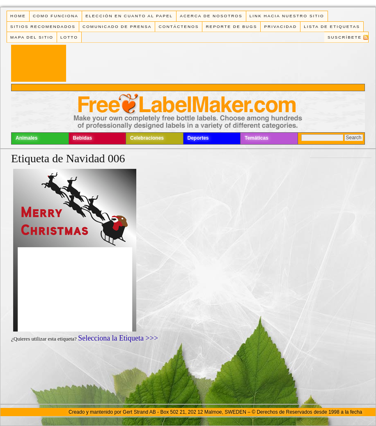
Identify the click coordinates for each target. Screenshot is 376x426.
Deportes (198, 138)
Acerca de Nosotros (211, 16)
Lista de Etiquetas (332, 26)
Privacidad (280, 26)
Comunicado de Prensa (117, 26)
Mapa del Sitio (31, 37)
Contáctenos (179, 26)
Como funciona (55, 16)
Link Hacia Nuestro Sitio (287, 16)
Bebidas (82, 138)
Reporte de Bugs (231, 26)
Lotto (69, 37)
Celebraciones (147, 138)
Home (18, 16)
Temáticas (256, 138)
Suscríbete (345, 37)
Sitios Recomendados (43, 26)
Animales (26, 138)
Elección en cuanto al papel (129, 16)
